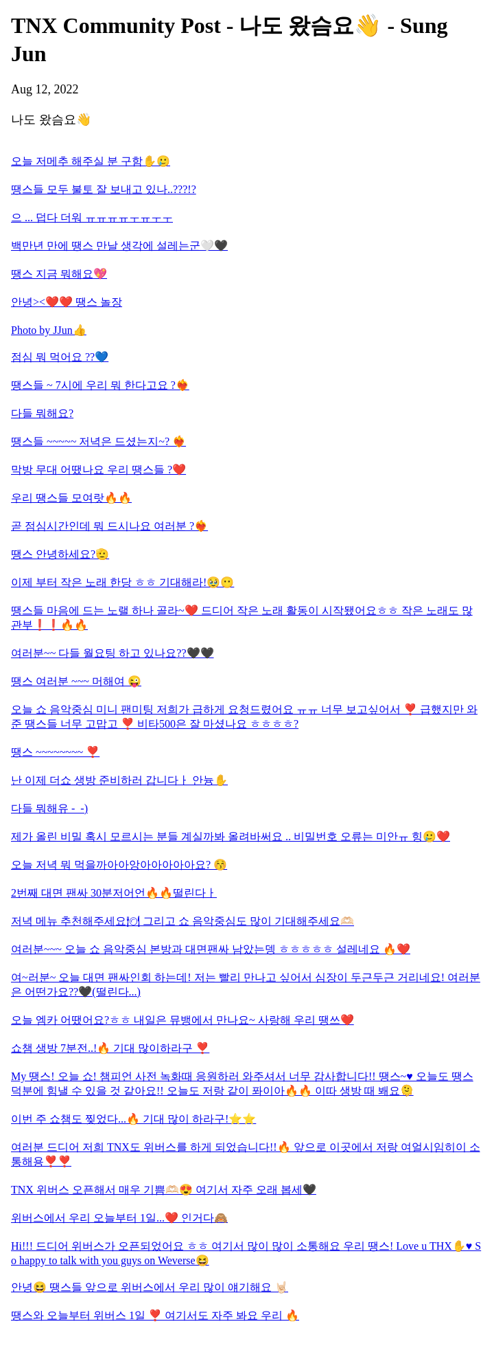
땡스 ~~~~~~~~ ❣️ (55, 752)
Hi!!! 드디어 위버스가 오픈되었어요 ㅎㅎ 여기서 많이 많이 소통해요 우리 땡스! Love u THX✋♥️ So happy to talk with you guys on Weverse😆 (246, 1253)
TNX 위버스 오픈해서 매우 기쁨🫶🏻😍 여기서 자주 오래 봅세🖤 (163, 1189)
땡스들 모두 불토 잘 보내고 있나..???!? (103, 189)
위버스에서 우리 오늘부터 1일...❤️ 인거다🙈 (119, 1218)
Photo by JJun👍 (48, 330)
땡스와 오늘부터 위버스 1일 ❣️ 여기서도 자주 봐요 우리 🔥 (155, 1315)
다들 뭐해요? (42, 413)
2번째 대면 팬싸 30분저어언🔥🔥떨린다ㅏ (114, 893)
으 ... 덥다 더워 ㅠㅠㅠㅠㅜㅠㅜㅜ (92, 217)
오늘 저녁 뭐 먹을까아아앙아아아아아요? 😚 (119, 864)
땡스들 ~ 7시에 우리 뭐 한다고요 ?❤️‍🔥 (100, 385)
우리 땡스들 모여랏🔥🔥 (71, 498)
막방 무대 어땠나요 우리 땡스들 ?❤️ (98, 469)
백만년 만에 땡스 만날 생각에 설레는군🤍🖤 (119, 245)
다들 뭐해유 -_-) (49, 808)
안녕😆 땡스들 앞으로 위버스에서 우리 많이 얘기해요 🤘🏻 (149, 1287)
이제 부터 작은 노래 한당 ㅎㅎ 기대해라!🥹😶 (122, 582)
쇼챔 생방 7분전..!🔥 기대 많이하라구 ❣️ (110, 1048)
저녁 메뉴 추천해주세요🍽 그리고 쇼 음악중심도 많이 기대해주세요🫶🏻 (182, 921)
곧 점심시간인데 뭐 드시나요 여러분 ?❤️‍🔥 (109, 526)
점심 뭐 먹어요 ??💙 (59, 357)
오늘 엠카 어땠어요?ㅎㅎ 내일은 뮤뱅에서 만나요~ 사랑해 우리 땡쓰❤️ (182, 1020)
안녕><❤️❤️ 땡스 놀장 (66, 302)
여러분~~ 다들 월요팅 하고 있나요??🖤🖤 (112, 653)
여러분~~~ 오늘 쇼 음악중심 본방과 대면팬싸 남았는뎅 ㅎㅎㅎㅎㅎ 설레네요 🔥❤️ (210, 949)
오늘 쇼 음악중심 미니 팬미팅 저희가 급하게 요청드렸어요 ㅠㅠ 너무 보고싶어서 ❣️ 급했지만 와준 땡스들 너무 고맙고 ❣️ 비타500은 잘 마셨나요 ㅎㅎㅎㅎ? (244, 717)
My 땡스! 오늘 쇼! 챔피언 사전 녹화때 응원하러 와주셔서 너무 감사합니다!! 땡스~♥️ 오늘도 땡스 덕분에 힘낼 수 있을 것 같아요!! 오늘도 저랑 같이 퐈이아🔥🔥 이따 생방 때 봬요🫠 (242, 1083)
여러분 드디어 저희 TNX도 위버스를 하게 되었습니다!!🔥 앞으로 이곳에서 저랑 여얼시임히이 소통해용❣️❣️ (245, 1154)
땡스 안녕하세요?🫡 (60, 554)
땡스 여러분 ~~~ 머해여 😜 (76, 681)
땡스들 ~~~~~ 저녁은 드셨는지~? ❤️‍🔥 (98, 441)
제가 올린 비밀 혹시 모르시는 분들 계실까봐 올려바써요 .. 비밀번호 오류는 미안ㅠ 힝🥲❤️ (230, 836)
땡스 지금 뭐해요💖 (59, 274)
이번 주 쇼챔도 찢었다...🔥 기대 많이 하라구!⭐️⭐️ (133, 1119)
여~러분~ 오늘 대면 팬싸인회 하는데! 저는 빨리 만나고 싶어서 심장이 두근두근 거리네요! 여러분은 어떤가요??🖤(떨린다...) (245, 984)
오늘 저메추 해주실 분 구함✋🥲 (90, 161)
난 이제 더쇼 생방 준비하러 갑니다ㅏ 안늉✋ (119, 780)
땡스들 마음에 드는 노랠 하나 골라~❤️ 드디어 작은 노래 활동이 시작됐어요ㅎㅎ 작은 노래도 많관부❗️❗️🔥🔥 (242, 618)
